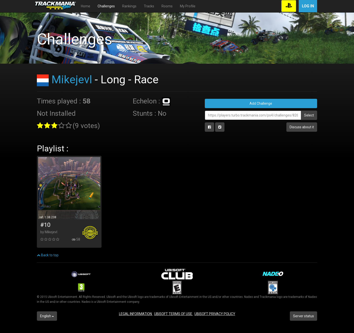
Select (309, 115)
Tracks (149, 6)
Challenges (106, 6)
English (47, 316)
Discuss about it (302, 127)
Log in (308, 6)
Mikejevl (71, 79)
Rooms (167, 6)
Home (85, 6)
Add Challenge (261, 103)
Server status (303, 316)
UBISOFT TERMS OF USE (173, 314)
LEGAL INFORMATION (136, 314)
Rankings (129, 6)
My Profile (187, 6)
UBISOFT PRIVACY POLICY (214, 314)
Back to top (48, 255)
